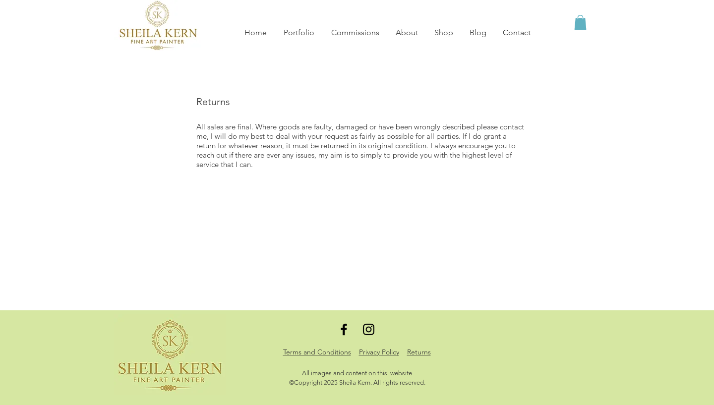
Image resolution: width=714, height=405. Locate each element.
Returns (419, 351)
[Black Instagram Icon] (368, 329)
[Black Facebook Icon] (344, 329)
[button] (580, 22)
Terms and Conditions (317, 351)
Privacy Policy (379, 351)
